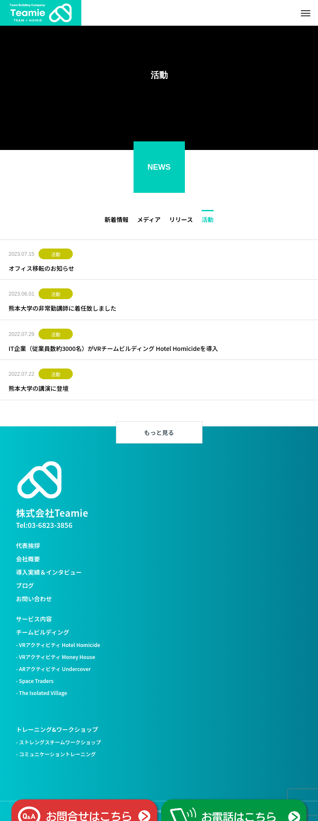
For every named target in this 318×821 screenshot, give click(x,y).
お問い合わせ (34, 598)
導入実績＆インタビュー (49, 572)
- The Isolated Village (41, 692)
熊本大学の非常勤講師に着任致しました (62, 308)
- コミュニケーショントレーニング (56, 754)
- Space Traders (34, 680)
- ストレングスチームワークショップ (58, 742)
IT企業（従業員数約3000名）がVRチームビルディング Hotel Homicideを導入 (113, 348)
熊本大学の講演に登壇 (38, 388)
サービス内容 (34, 618)
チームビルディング (42, 632)
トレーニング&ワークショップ (57, 729)
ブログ (25, 585)
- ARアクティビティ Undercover (53, 668)
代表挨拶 (28, 545)
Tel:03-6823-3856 (44, 524)
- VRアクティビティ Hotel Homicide (58, 644)
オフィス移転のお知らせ (41, 268)
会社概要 (28, 558)
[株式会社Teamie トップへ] (39, 479)
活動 (55, 254)
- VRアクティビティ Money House (55, 656)
